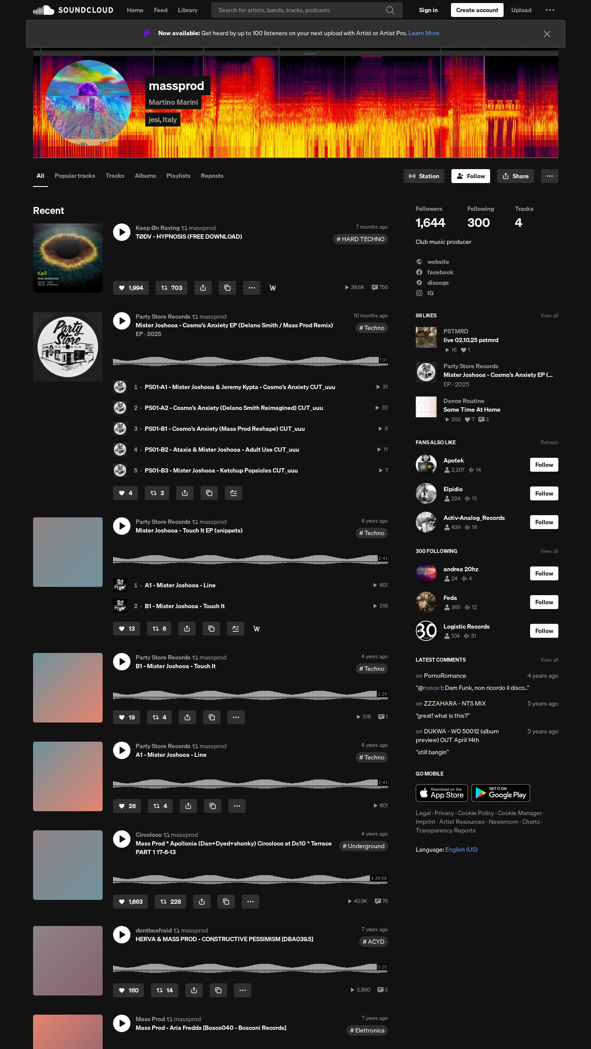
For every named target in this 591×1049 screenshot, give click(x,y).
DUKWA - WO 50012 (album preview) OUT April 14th (457, 735)
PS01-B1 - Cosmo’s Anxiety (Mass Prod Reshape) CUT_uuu (225, 428)
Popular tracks (75, 175)
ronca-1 (432, 688)
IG (425, 293)
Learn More (424, 33)
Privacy (444, 813)
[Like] (131, 288)
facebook (435, 272)
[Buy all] (256, 628)
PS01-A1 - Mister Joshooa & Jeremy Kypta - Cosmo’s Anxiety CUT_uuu (240, 387)
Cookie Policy (476, 813)
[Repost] (171, 288)
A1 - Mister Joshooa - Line (180, 585)
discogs (432, 282)
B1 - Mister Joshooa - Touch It (185, 606)
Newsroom (503, 821)
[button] (550, 10)
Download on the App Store (442, 793)
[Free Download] (272, 287)
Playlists (178, 175)
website (432, 261)
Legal (423, 813)
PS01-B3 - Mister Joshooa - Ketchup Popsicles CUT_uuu (221, 470)
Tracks (115, 175)
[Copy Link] (227, 288)
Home (135, 10)
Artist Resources (462, 821)
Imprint (425, 821)
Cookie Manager (520, 813)
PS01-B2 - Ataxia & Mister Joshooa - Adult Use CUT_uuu (222, 449)
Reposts (212, 175)
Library (187, 10)
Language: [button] (446, 849)
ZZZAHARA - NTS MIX (455, 703)
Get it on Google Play (500, 793)
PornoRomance (445, 675)
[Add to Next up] (233, 493)
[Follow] (470, 176)
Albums (145, 175)
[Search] (307, 10)
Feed (160, 10)
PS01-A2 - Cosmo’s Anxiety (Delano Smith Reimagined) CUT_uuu (234, 408)
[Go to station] (424, 176)
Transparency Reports (446, 830)
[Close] (547, 34)
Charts (531, 821)
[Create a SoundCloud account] (477, 10)
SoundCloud (73, 10)
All (40, 175)
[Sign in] (428, 10)
